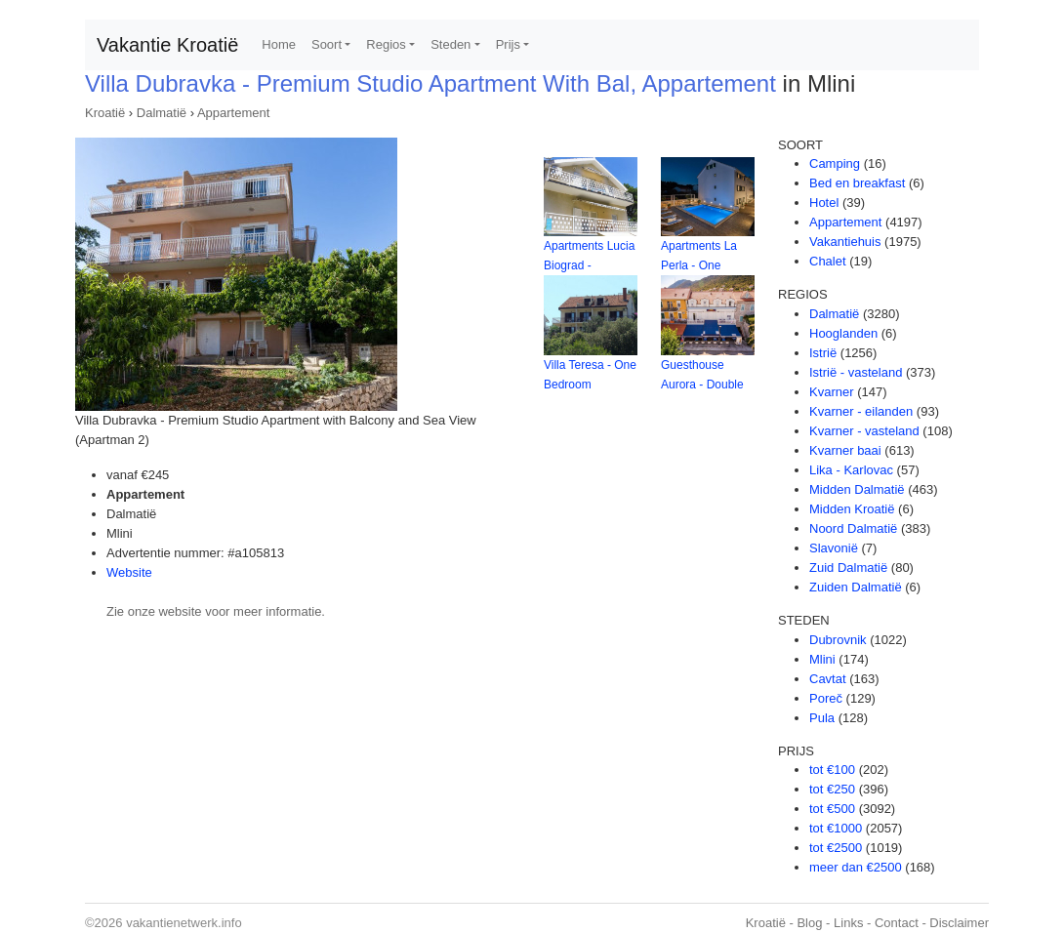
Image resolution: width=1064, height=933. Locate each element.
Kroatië (105, 112)
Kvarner (831, 392)
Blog (809, 922)
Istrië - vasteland (855, 372)
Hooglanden (843, 333)
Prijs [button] (508, 44)
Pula (822, 717)
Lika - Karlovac (851, 470)
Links (848, 922)
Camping (834, 163)
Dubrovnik (838, 639)
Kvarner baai (845, 450)
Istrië (823, 352)
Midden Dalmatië (857, 489)
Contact (897, 922)
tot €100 (832, 769)
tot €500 (832, 808)
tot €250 (832, 789)
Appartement (233, 112)
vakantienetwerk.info (184, 922)
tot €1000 (835, 828)
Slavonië (833, 548)
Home (279, 44)
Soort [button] (326, 44)
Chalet (827, 261)
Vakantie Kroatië (167, 45)
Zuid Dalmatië (848, 567)
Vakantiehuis (844, 241)
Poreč (825, 698)
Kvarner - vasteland (864, 431)
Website (129, 572)
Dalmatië (161, 112)
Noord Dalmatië (853, 528)
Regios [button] (385, 44)
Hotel (824, 202)
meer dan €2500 (855, 867)
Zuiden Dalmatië (855, 587)
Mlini (822, 659)
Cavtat (827, 678)
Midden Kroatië (851, 509)
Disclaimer (959, 922)
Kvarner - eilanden (861, 411)
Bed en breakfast (857, 183)
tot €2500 (835, 847)
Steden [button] (450, 44)
